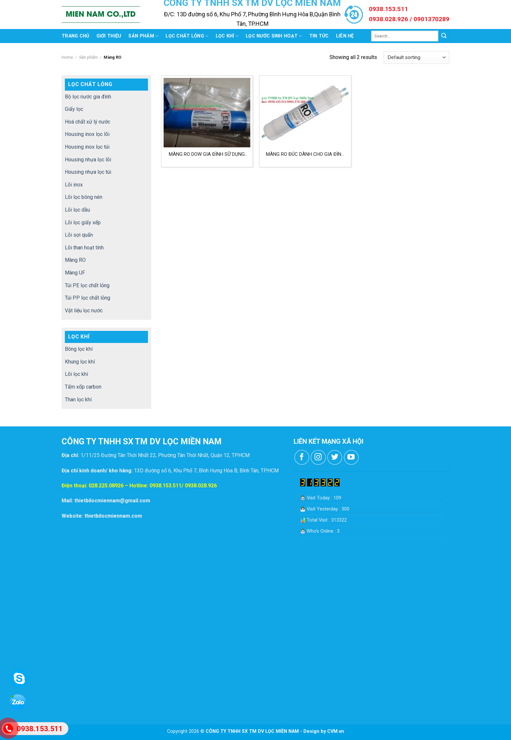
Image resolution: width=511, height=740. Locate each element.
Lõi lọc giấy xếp (83, 222)
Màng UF (75, 273)
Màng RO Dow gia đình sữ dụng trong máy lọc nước (207, 154)
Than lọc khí (78, 399)
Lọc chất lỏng (187, 36)
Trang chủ (75, 36)
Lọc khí (227, 36)
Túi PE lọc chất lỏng (87, 285)
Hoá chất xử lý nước (87, 122)
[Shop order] (416, 57)
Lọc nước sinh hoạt (274, 36)
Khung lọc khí (80, 362)
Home (67, 57)
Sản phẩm (143, 36)
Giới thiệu (109, 36)
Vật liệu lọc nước (84, 310)
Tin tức (319, 36)
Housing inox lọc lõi (87, 134)
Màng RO (75, 260)
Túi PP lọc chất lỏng (87, 298)
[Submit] (443, 36)
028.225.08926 (106, 485)
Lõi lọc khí (76, 374)
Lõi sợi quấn (79, 235)
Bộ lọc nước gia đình (88, 97)
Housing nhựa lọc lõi (88, 159)
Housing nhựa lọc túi (88, 172)
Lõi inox (74, 185)
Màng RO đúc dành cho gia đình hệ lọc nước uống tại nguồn (305, 154)
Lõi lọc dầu (77, 210)
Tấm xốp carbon (83, 387)
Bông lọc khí (79, 349)
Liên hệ (345, 36)
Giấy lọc (74, 109)
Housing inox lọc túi (87, 147)
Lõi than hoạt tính (84, 247)
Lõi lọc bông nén (83, 197)
